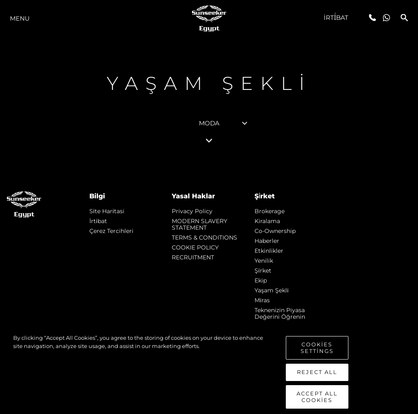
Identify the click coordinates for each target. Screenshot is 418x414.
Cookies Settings (317, 359)
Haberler (267, 241)
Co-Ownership (275, 231)
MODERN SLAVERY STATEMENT (199, 224)
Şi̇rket (263, 270)
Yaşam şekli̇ (272, 290)
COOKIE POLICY (195, 247)
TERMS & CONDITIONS (204, 237)
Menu (20, 18)
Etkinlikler (269, 250)
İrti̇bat (336, 17)
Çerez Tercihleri (111, 231)
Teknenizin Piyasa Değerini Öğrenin (280, 313)
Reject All (317, 383)
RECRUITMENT (193, 257)
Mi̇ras (262, 300)
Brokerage (270, 211)
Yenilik (264, 260)
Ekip (261, 280)
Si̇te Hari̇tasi (106, 211)
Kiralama (267, 221)
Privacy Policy (192, 211)
